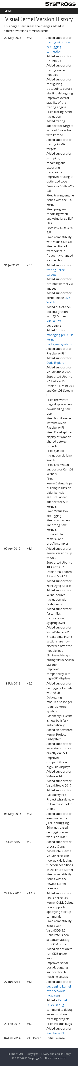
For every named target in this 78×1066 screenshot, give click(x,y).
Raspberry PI (55, 1033)
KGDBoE (53, 996)
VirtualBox (54, 321)
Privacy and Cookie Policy (56, 1053)
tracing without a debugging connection (58, 46)
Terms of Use (15, 1053)
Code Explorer (56, 363)
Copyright (32, 1053)
